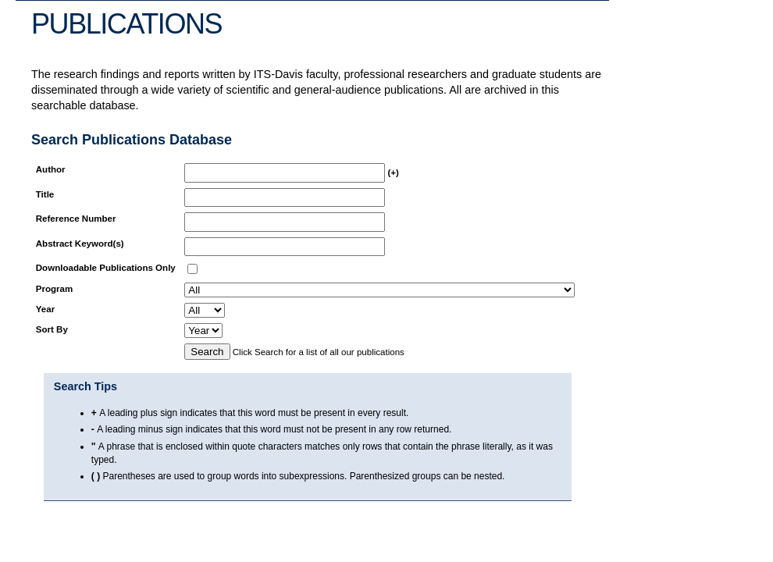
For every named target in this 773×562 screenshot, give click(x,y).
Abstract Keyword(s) (80, 243)
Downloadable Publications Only (106, 267)
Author (51, 169)
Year (45, 309)
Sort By (52, 329)
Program (54, 288)
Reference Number (76, 218)
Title (45, 194)
